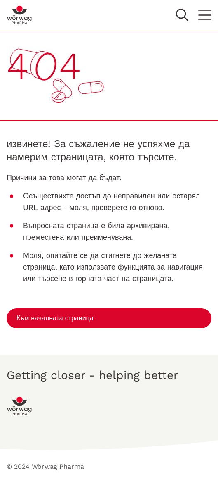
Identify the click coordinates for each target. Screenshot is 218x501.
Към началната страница (55, 318)
